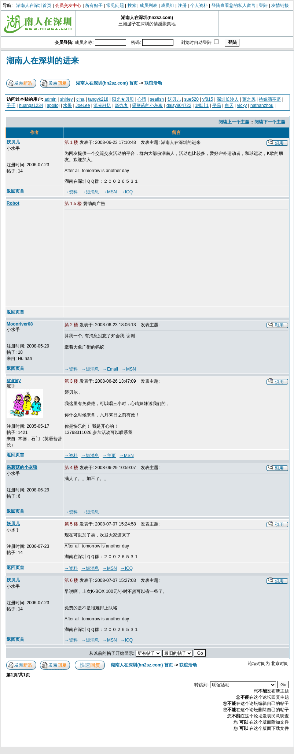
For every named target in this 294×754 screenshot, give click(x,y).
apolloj (53, 105)
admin (50, 99)
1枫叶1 (202, 105)
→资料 (71, 191)
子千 (11, 105)
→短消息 (90, 191)
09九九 (121, 105)
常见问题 (115, 5)
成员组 (167, 5)
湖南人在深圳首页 (33, 5)
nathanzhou (261, 105)
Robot (13, 203)
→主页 (109, 455)
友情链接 (280, 5)
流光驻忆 (102, 105)
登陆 (263, 5)
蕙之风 (249, 99)
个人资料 (199, 5)
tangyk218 (98, 99)
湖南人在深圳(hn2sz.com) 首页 (107, 83)
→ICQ (127, 191)
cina (80, 99)
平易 (216, 105)
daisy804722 (178, 105)
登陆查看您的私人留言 (234, 5)
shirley (66, 99)
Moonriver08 (20, 324)
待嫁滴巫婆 (270, 99)
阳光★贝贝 (123, 99)
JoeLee (83, 105)
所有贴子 (94, 5)
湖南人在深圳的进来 (42, 60)
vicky (242, 105)
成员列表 (148, 5)
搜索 (132, 5)
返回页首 (15, 191)
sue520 (191, 99)
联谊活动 (153, 83)
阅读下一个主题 (269, 122)
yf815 (207, 99)
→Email (110, 369)
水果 (67, 105)
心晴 (141, 99)
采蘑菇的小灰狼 (147, 105)
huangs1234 (31, 105)
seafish (157, 99)
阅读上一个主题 (233, 122)
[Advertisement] (121, 258)
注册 (182, 5)
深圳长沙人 (228, 99)
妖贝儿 (174, 99)
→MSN (110, 191)
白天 (229, 105)
